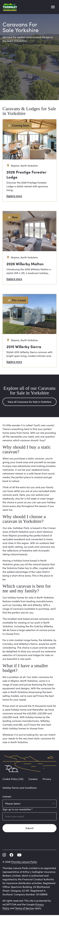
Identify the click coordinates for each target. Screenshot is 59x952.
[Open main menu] (52, 7)
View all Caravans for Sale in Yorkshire (29, 401)
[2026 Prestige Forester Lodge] (29, 160)
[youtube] (19, 854)
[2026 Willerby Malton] (29, 247)
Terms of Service (24, 908)
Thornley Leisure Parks (24, 861)
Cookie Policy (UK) (13, 779)
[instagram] (4, 854)
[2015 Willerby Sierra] (29, 330)
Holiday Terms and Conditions (20, 787)
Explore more (14, 195)
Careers (33, 779)
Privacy (47, 779)
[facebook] (11, 854)
